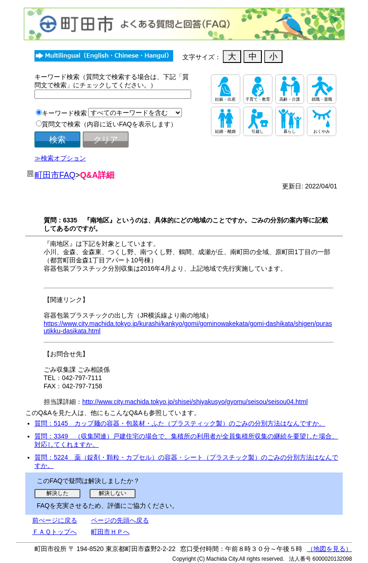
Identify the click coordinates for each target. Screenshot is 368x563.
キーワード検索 (64, 113)
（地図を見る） (329, 548)
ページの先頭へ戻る (120, 520)
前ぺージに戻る (54, 520)
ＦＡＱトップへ (54, 531)
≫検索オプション (60, 158)
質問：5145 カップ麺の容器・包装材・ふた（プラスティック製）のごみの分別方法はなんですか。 (179, 423)
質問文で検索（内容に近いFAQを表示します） (109, 124)
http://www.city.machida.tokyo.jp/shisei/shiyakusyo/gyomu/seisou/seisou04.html (195, 401)
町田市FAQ (54, 175)
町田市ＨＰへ (110, 531)
